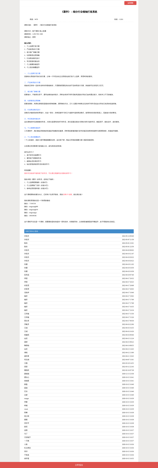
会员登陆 (130, 3)
